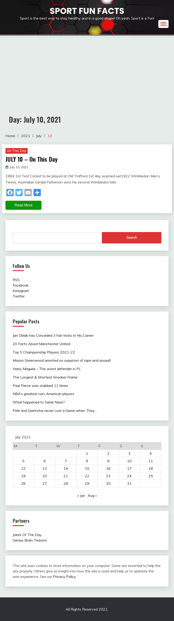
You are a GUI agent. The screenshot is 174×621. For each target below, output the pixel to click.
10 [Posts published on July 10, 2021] (129, 461)
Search (131, 237)
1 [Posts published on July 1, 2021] (87, 453)
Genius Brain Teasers (30, 540)
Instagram (21, 290)
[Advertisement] (87, 69)
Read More (23, 205)
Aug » (92, 495)
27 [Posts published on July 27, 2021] (44, 483)
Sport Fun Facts (87, 11)
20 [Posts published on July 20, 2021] (44, 476)
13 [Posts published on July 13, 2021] (44, 468)
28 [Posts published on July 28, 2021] (65, 483)
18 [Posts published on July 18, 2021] (150, 468)
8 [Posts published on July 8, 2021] (87, 461)
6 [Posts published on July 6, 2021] (45, 461)
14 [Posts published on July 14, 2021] (65, 468)
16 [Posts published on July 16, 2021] (108, 468)
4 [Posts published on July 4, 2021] (151, 453)
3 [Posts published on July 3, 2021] (129, 453)
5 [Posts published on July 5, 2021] (23, 461)
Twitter (19, 296)
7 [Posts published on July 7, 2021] (66, 461)
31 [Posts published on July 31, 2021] (129, 483)
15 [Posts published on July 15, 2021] (87, 468)
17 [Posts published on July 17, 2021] (129, 468)
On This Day (16, 150)
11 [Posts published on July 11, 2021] (150, 461)
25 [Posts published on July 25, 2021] (150, 476)
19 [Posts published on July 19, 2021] (23, 476)
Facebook (21, 285)
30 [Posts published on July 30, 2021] (108, 483)
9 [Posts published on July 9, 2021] (108, 461)
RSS (16, 279)
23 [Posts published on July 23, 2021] (108, 476)
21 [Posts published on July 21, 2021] (65, 476)
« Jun (81, 495)
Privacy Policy (64, 576)
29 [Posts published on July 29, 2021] (87, 483)
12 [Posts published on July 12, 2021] (23, 468)
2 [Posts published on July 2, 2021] (108, 453)
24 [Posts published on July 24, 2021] (129, 476)
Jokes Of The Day (27, 534)
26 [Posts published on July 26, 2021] (23, 483)
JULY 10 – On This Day (31, 159)
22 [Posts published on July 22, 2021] (87, 476)
